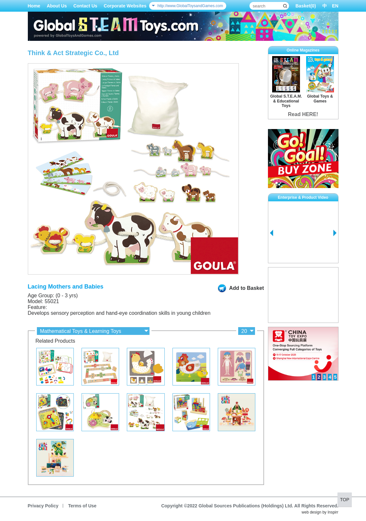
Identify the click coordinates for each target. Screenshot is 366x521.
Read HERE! (303, 114)
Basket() (305, 5)
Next (335, 233)
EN (335, 5)
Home (34, 5)
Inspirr (332, 512)
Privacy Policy (43, 505)
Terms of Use (82, 505)
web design (311, 512)
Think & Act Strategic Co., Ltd (73, 52)
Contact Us (85, 5)
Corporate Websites (125, 5)
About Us (57, 5)
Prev (271, 233)
